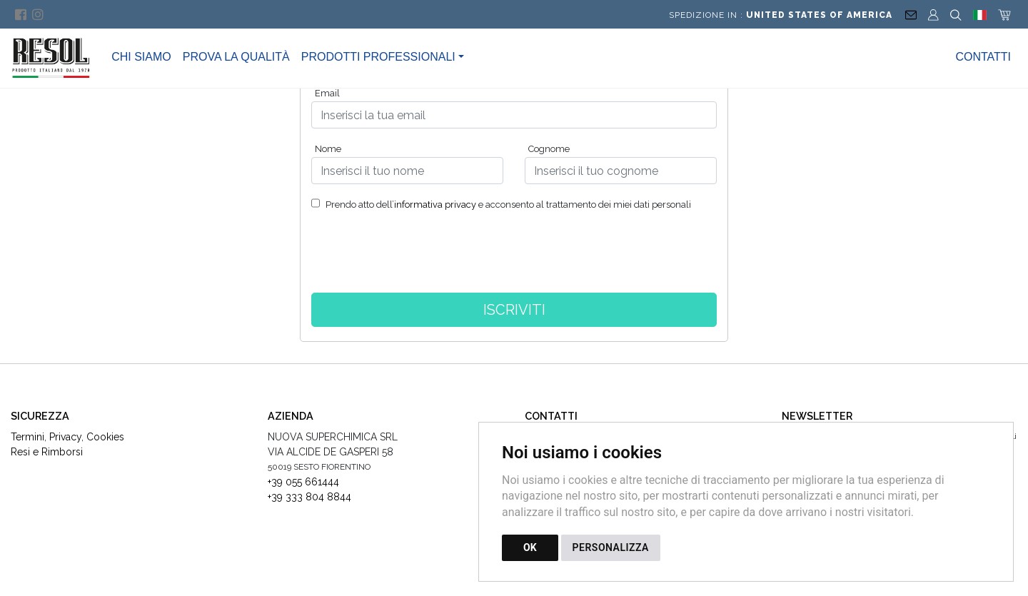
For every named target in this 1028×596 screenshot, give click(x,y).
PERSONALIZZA (611, 547)
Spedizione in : (780, 15)
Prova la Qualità (236, 57)
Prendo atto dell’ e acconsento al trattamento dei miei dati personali (507, 204)
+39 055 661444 (303, 482)
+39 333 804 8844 (309, 496)
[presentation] (514, 258)
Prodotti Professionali (378, 57)
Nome (328, 148)
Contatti (983, 57)
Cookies (105, 437)
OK (530, 547)
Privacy (65, 437)
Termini (27, 437)
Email (327, 93)
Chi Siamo (141, 57)
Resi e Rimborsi (47, 452)
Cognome (549, 148)
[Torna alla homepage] (58, 57)
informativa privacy (435, 204)
